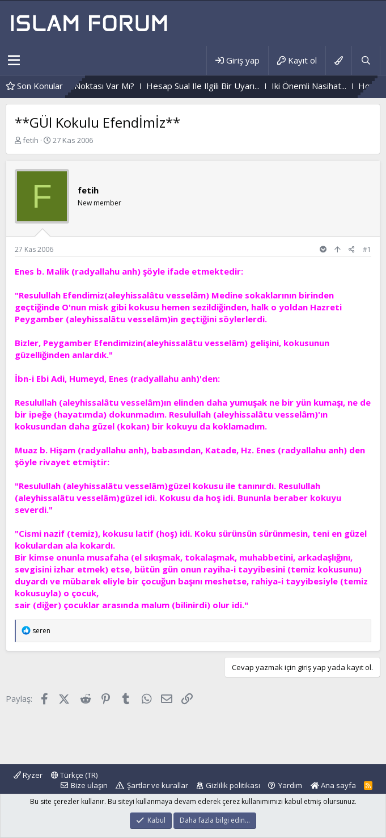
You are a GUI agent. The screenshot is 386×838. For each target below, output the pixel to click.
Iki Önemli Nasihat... (326, 85)
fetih (31, 140)
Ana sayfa (333, 785)
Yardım (290, 785)
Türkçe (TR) (74, 775)
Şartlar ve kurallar (157, 785)
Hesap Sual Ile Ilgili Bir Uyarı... (220, 85)
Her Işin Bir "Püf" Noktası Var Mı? (87, 85)
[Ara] (365, 60)
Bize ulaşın (89, 785)
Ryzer (28, 775)
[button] (14, 60)
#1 (367, 249)
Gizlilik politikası (233, 785)
